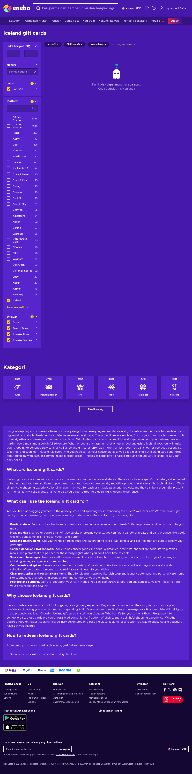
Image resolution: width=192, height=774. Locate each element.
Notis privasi (135, 764)
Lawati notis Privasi (65, 755)
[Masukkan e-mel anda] (30, 749)
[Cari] (75, 8)
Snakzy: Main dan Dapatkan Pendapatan (108, 702)
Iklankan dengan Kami (146, 694)
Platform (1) (75, 44)
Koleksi (31, 694)
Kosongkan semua (124, 44)
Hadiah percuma (97, 694)
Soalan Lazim (59, 690)
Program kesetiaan (37, 698)
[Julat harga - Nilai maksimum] (31, 53)
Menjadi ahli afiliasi (98, 698)
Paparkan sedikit (18, 307)
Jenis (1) (53, 44)
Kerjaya (7, 698)
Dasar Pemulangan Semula (66, 702)
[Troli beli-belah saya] (154, 8)
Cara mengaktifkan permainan (68, 694)
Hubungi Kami (10, 694)
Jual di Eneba (141, 690)
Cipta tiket (58, 698)
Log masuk (168, 8)
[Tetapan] (131, 8)
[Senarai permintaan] (146, 8)
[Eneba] (16, 8)
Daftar (183, 8)
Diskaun (32, 702)
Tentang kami (10, 690)
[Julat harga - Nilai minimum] (13, 53)
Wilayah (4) (99, 44)
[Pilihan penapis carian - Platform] (22, 108)
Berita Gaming (96, 690)
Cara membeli (34, 690)
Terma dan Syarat (119, 764)
